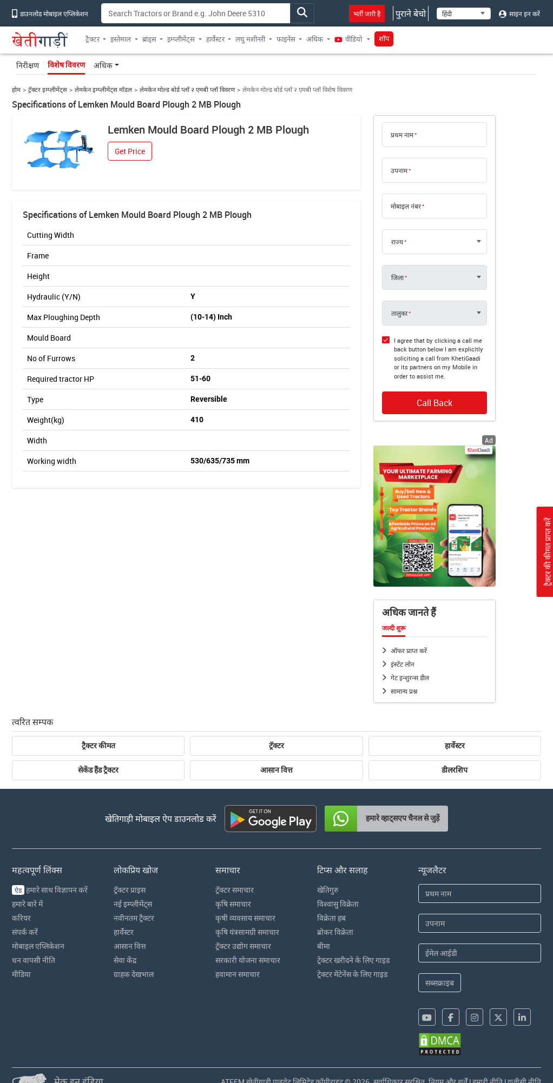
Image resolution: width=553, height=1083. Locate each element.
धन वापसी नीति (33, 960)
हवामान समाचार (237, 974)
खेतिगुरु (327, 890)
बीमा (323, 946)
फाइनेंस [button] (285, 39)
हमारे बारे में (27, 904)
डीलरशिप (455, 770)
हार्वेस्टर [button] (215, 39)
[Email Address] (479, 953)
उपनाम (399, 170)
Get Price (130, 151)
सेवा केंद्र (125, 960)
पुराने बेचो (411, 13)
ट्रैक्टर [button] (92, 39)
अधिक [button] (314, 39)
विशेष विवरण (66, 65)
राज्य (397, 241)
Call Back (434, 403)
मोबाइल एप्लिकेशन (38, 946)
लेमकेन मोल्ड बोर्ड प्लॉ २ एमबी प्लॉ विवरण (187, 89)
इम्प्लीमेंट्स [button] (181, 39)
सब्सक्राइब (439, 983)
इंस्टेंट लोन (402, 664)
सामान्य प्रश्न (404, 691)
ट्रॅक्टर (276, 745)
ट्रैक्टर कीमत (98, 745)
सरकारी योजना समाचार (247, 960)
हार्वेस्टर (455, 745)
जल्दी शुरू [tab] (393, 628)
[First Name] (479, 893)
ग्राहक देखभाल (134, 974)
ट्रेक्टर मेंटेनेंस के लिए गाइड (352, 974)
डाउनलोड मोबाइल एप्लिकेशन (50, 13)
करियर (21, 918)
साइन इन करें (519, 13)
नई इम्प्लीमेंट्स (133, 904)
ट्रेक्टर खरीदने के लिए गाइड (353, 960)
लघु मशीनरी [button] (250, 39)
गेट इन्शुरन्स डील (410, 677)
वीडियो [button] (349, 39)
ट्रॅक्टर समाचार (234, 890)
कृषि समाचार (233, 904)
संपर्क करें (25, 932)
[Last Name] (479, 923)
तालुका (399, 313)
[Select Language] (463, 13)
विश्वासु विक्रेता (338, 904)
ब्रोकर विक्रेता (335, 932)
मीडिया (21, 974)
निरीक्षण (27, 65)
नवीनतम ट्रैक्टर (134, 918)
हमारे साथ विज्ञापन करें (50, 890)
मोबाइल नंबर (406, 206)
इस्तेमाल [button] (120, 39)
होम (16, 89)
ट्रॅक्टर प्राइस (130, 890)
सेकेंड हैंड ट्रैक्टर (98, 770)
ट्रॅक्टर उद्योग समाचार (243, 946)
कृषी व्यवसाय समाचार (245, 918)
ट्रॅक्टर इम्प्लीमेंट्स (47, 89)
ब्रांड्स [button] (149, 39)
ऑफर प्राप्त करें (409, 650)
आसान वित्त (276, 770)
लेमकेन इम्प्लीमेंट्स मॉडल (103, 89)
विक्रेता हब (331, 918)
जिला (397, 277)
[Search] (195, 13)
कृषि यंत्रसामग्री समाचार (247, 932)
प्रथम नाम (402, 134)
